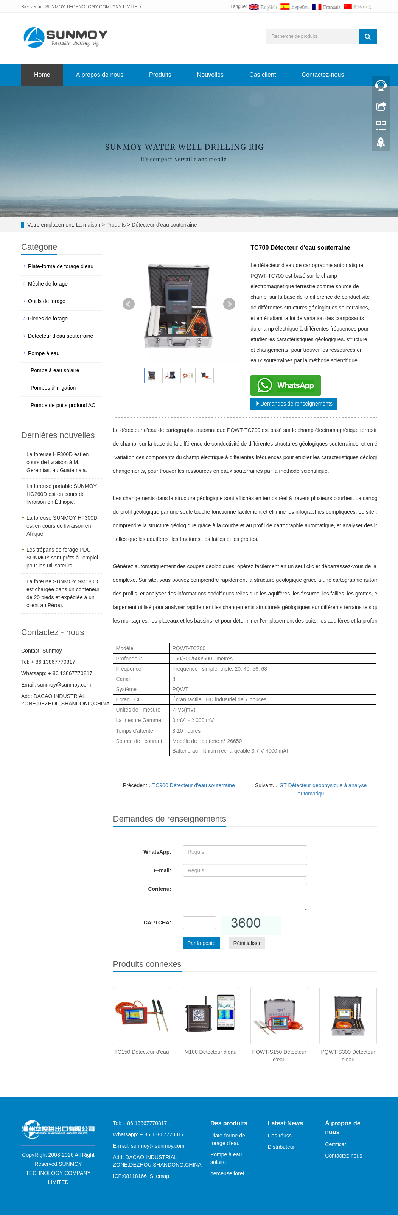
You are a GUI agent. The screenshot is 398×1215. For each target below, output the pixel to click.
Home (42, 74)
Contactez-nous (323, 74)
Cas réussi (280, 1136)
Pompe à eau (43, 353)
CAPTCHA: (157, 923)
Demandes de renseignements (294, 404)
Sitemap (159, 1176)
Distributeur (281, 1147)
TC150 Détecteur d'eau (141, 1052)
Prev (129, 304)
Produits (160, 74)
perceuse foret (227, 1173)
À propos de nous (99, 74)
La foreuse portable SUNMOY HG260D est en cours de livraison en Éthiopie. (61, 494)
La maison (88, 225)
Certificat (335, 1144)
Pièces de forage (48, 318)
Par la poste (201, 943)
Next (229, 304)
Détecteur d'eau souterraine (163, 225)
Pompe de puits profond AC (63, 405)
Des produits (228, 1123)
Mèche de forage (48, 284)
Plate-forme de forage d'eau (60, 266)
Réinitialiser (246, 943)
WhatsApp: (157, 852)
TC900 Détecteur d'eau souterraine (193, 785)
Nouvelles (210, 74)
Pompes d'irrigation (53, 388)
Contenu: (159, 889)
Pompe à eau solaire (55, 370)
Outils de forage (46, 301)
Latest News (285, 1123)
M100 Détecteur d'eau (210, 1052)
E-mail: (162, 870)
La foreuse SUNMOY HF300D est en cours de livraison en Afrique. (61, 526)
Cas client (262, 74)
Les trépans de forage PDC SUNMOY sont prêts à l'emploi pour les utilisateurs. (62, 558)
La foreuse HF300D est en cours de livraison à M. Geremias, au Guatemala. (57, 462)
